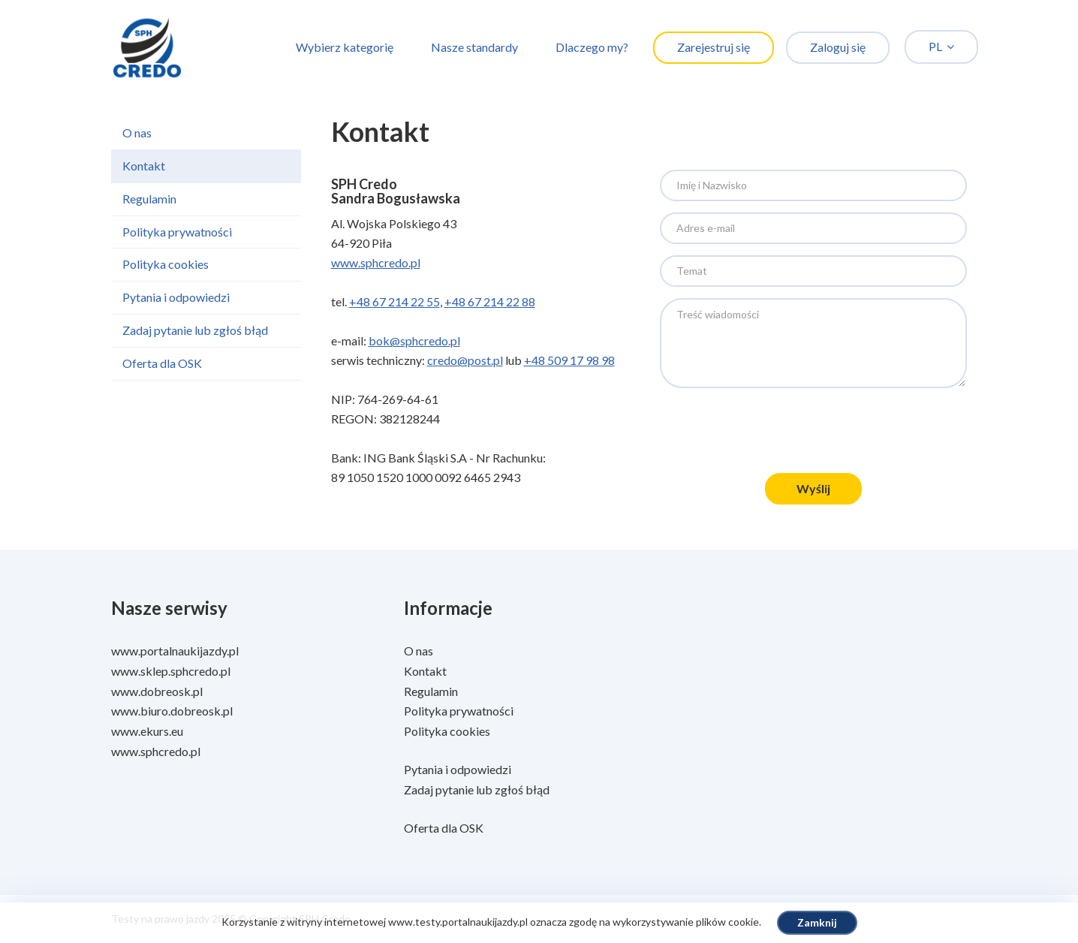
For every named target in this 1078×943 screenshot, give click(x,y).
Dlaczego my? (592, 47)
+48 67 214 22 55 (394, 301)
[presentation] (813, 432)
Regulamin (149, 198)
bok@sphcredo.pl (414, 340)
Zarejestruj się (713, 47)
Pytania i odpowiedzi (176, 297)
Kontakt (143, 165)
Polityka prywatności (177, 231)
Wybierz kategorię (344, 47)
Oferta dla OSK (162, 363)
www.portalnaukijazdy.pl (175, 650)
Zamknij (817, 922)
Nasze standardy (474, 47)
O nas (137, 132)
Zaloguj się (838, 47)
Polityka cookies (165, 264)
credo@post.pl (465, 360)
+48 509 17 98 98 (569, 360)
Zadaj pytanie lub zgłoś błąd (195, 330)
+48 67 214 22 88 (489, 301)
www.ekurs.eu (147, 731)
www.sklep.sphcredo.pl (170, 671)
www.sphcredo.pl (375, 262)
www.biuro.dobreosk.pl (172, 710)
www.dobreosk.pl (157, 691)
